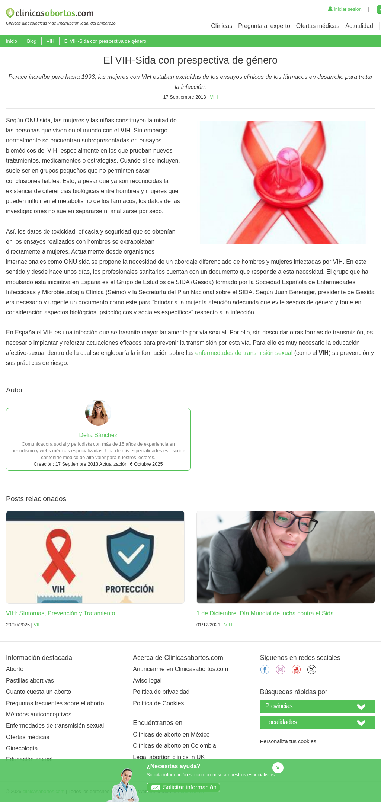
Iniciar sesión (345, 9)
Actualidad (359, 26)
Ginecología (22, 748)
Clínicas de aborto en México (171, 734)
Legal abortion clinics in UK (169, 757)
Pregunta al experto (264, 26)
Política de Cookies (158, 703)
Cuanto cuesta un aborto (38, 692)
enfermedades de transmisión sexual (243, 353)
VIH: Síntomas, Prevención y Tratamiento (60, 613)
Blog (31, 41)
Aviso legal (147, 680)
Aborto (14, 669)
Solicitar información (182, 787)
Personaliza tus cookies (288, 741)
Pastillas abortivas (30, 680)
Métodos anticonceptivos (38, 714)
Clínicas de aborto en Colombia (174, 745)
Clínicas (221, 26)
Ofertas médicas (317, 26)
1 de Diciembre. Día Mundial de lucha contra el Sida (265, 613)
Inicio (11, 41)
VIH (50, 41)
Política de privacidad (161, 692)
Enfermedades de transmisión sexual (55, 725)
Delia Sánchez (98, 435)
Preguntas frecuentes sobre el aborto (55, 703)
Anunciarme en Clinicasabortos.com (180, 669)
